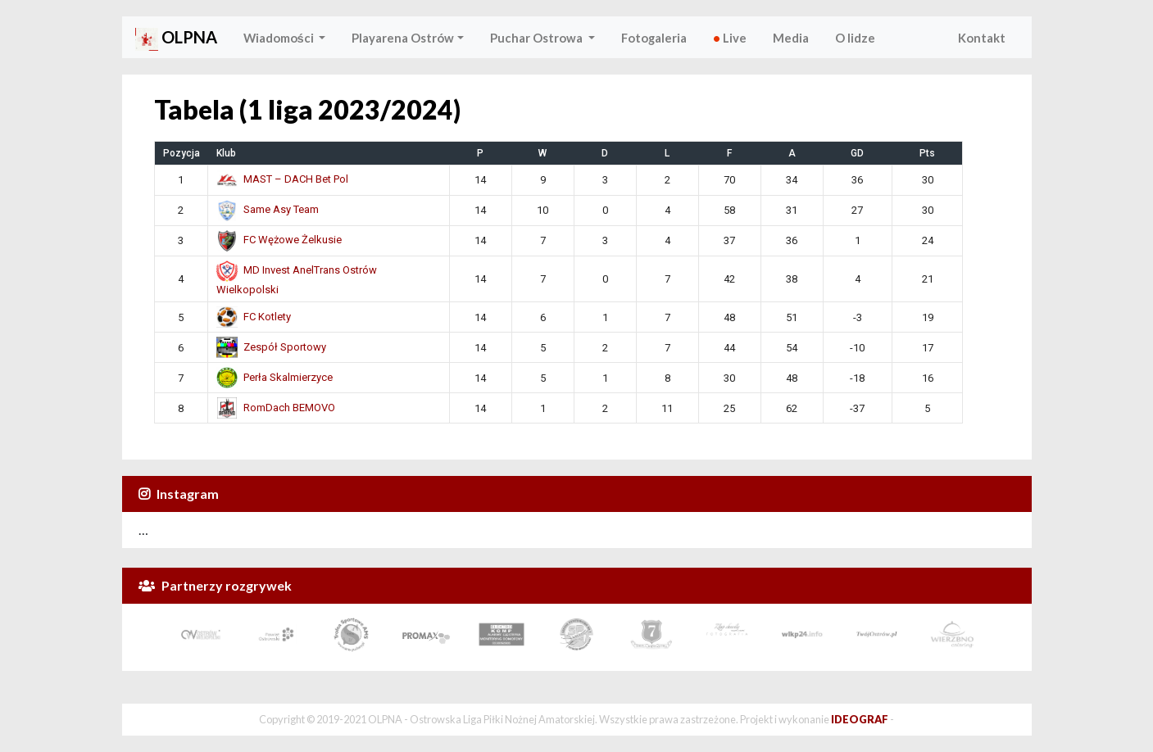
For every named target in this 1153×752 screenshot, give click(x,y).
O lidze (855, 37)
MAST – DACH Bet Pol (282, 179)
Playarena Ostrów (403, 37)
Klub (226, 153)
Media (791, 37)
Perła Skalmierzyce (274, 377)
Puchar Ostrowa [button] (537, 37)
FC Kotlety (253, 316)
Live (730, 37)
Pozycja (181, 153)
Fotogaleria (654, 37)
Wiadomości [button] (279, 37)
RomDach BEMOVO (275, 407)
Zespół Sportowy (271, 347)
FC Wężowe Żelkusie (279, 239)
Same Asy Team (267, 209)
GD (857, 153)
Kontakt (981, 37)
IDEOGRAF (859, 719)
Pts (927, 153)
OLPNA (176, 39)
